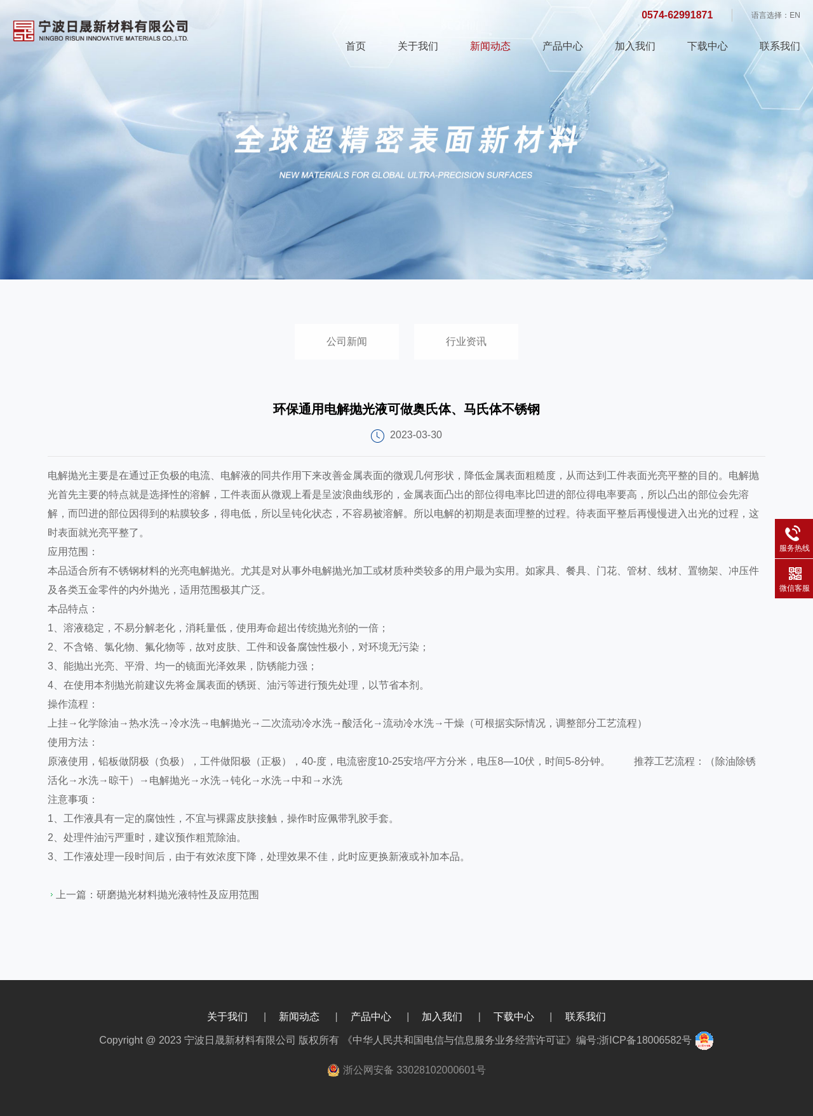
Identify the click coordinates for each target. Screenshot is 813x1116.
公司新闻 (346, 341)
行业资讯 (466, 341)
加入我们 (635, 46)
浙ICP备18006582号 (645, 1040)
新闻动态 (490, 46)
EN (794, 15)
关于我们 (418, 46)
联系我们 (780, 46)
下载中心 (707, 46)
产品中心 (562, 46)
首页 (356, 46)
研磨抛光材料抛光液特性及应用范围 (178, 894)
